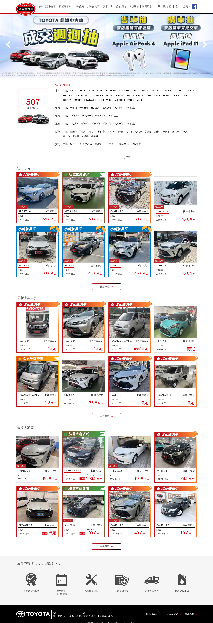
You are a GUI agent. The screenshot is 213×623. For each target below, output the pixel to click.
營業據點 (119, 6)
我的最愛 (164, 6)
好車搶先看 (93, 6)
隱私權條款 (153, 608)
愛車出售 (107, 6)
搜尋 (126, 151)
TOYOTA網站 (173, 608)
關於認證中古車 (47, 6)
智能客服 (191, 608)
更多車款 (106, 281)
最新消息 (145, 6)
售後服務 (132, 6)
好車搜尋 (79, 6)
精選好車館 (65, 6)
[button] (102, 69)
